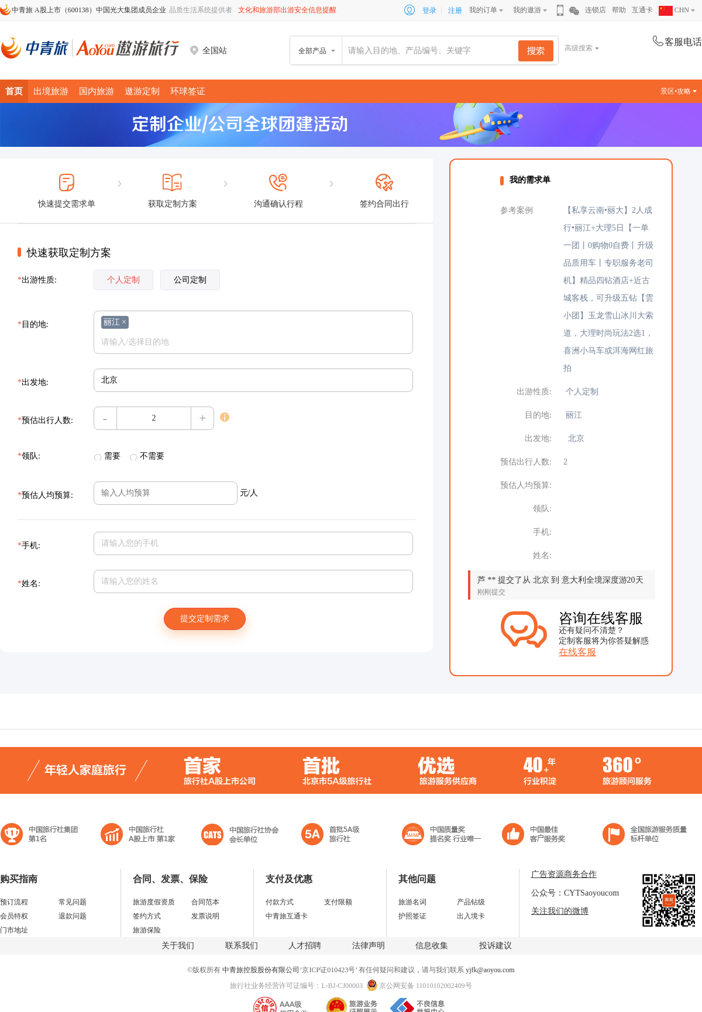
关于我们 (177, 945)
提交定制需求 (204, 618)
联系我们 (241, 945)
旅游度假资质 (154, 902)
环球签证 (187, 91)
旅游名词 (412, 902)
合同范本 (205, 902)
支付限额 (338, 902)
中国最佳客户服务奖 (442, 835)
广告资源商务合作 (564, 874)
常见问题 (72, 902)
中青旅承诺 (645, 835)
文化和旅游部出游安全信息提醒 (287, 10)
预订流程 (14, 902)
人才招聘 (304, 945)
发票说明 (205, 916)
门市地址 (14, 930)
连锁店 (595, 10)
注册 (455, 10)
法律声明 (368, 945)
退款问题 (72, 916)
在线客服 (577, 652)
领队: (29, 456)
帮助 (619, 10)
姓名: (29, 583)
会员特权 (14, 916)
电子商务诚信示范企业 (335, 835)
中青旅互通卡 (287, 916)
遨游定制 (142, 91)
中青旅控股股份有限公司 (261, 970)
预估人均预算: (45, 495)
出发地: (33, 382)
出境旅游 (50, 91)
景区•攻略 (678, 91)
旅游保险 (147, 930)
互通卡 (642, 10)
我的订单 (483, 10)
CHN (674, 10)
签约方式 (147, 916)
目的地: (33, 324)
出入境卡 (471, 916)
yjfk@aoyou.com (490, 970)
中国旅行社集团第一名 (41, 835)
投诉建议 (495, 945)
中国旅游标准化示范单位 (536, 835)
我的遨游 (527, 10)
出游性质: (37, 280)
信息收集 (431, 945)
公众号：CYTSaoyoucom (575, 893)
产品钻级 (471, 902)
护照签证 (412, 916)
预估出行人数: (45, 420)
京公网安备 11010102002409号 (425, 986)
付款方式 (280, 902)
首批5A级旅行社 (138, 835)
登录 (429, 10)
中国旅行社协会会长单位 (240, 835)
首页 (14, 91)
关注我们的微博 (560, 911)
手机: (29, 545)
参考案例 (516, 210)
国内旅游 (96, 91)
